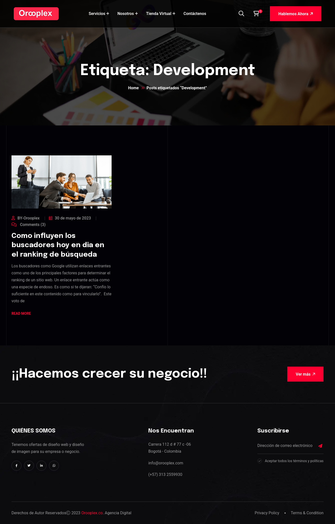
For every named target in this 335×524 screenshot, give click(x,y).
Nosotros (125, 13)
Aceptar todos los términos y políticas (294, 461)
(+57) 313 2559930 (165, 474)
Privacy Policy (267, 513)
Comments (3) (28, 224)
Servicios (97, 13)
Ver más (305, 374)
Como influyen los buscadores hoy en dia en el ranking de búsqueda (57, 245)
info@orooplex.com (165, 463)
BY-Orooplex (25, 218)
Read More (21, 313)
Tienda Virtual (158, 13)
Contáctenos (194, 13)
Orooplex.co (92, 513)
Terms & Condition (307, 513)
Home (133, 88)
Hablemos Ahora (295, 13)
